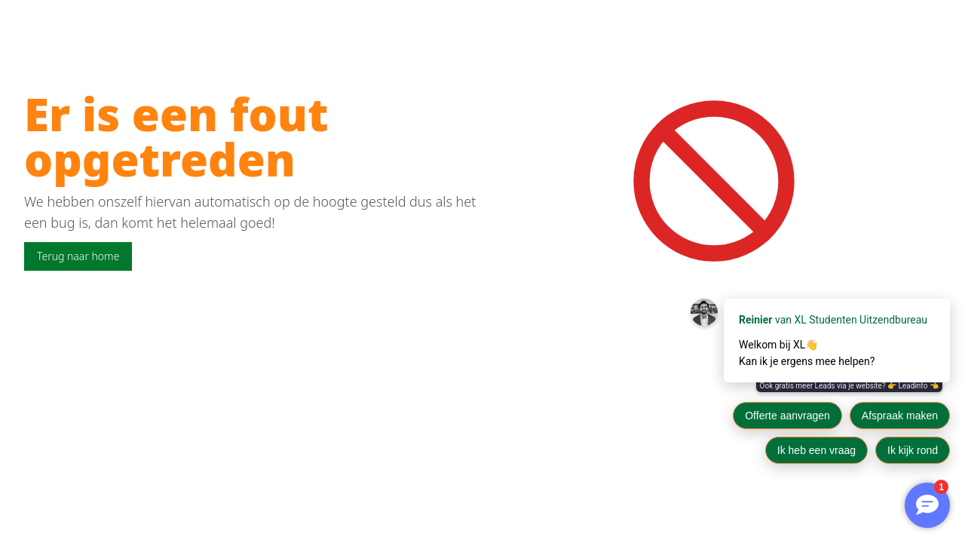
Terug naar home (78, 256)
